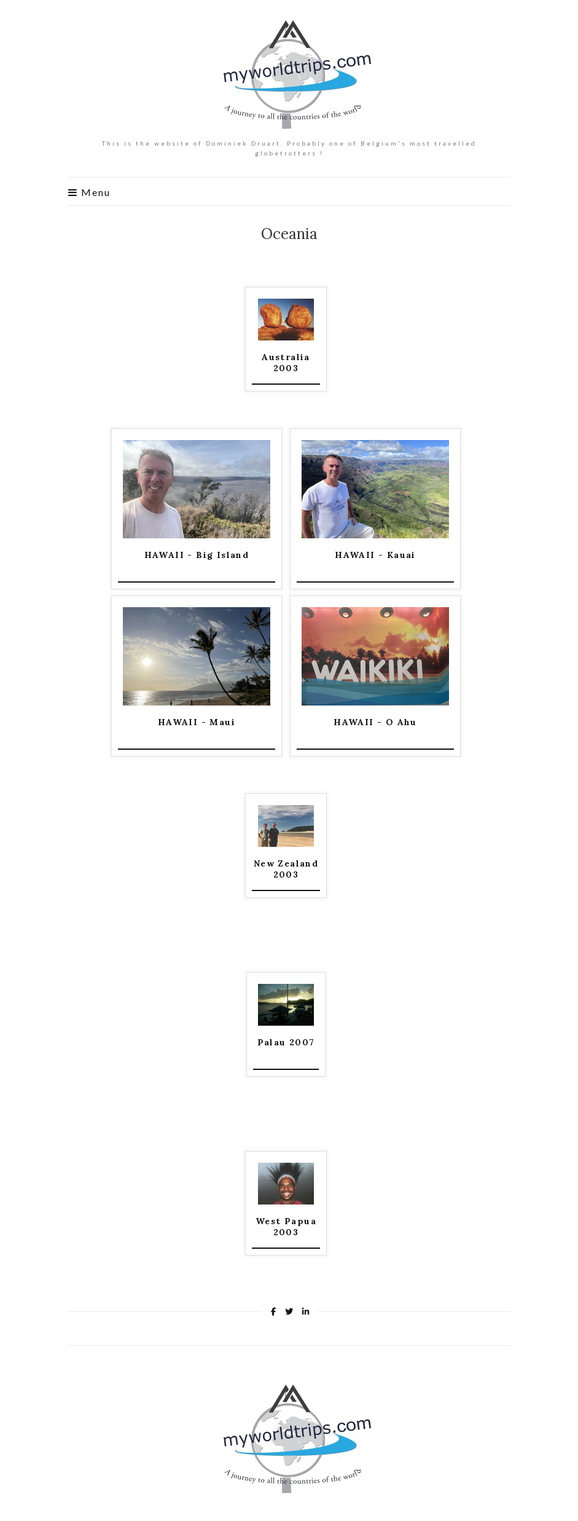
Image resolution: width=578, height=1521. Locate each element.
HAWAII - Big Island (196, 554)
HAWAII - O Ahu (375, 722)
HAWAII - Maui (196, 722)
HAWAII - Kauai (375, 554)
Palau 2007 (286, 1042)
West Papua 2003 (286, 1227)
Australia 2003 (286, 363)
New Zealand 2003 (286, 869)
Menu (89, 192)
